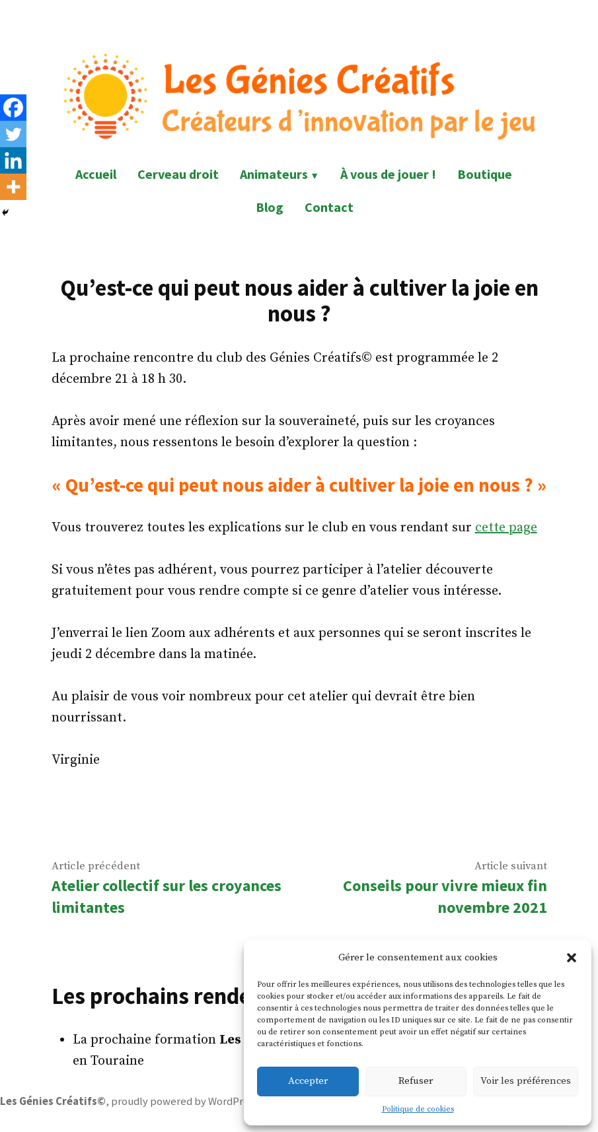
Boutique (484, 174)
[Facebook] (13, 107)
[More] (13, 187)
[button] (571, 957)
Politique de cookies (418, 1109)
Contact (329, 207)
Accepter (308, 1081)
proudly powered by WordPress (184, 1101)
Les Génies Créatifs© (53, 1101)
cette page (506, 527)
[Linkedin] (13, 160)
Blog (269, 207)
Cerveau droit (178, 174)
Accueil (95, 174)
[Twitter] (13, 134)
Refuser (415, 1081)
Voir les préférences (525, 1081)
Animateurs (274, 174)
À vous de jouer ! (388, 174)
